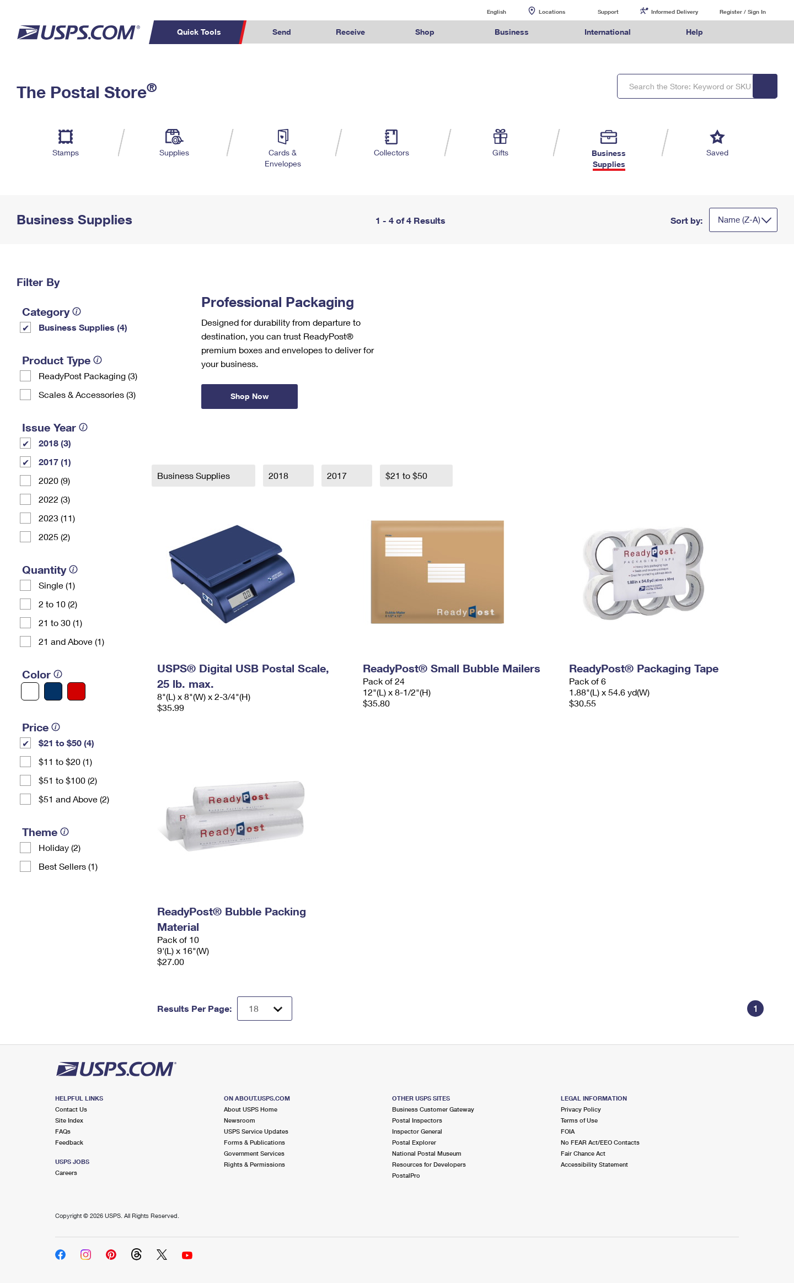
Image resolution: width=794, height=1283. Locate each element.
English (485, 11)
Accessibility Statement (594, 1164)
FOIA (568, 1131)
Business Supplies (194, 475)
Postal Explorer (414, 1142)
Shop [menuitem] (424, 31)
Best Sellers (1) (68, 866)
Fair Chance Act (583, 1153)
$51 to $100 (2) (68, 780)
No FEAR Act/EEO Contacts (600, 1142)
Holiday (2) (60, 847)
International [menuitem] (607, 31)
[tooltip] (76, 311)
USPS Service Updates (256, 1131)
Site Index (69, 1120)
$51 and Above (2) (74, 799)
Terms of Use (579, 1120)
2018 (280, 475)
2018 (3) (55, 443)
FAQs (63, 1131)
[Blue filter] (53, 691)
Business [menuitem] (512, 31)
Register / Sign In (743, 11)
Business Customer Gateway (433, 1109)
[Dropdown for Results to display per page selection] (264, 1008)
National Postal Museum (427, 1153)
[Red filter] (76, 691)
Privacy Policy (581, 1109)
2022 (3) (54, 499)
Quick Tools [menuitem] (199, 31)
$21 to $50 (407, 475)
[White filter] (30, 691)
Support (608, 11)
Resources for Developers (429, 1164)
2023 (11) (57, 518)
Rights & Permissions (254, 1164)
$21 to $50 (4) (66, 742)
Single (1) (57, 585)
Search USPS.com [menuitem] (746, 32)
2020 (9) (54, 480)
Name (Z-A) (739, 219)
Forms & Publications (254, 1142)
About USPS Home (250, 1109)
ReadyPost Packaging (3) (88, 375)
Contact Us (71, 1109)
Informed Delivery (674, 11)
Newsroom (239, 1120)
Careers (66, 1172)
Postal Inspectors (417, 1120)
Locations (552, 11)
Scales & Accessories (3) (87, 394)
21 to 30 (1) (60, 622)
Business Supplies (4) (83, 327)
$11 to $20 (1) (65, 761)
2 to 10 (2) (58, 604)
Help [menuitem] (694, 31)
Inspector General (417, 1131)
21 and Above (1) (71, 641)
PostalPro (406, 1175)
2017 (338, 475)
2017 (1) (55, 461)
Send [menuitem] (281, 31)
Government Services (254, 1153)
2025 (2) (54, 536)
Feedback (69, 1142)
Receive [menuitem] (350, 31)
